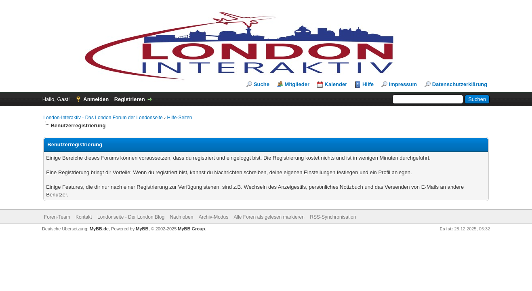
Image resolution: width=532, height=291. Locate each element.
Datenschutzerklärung (460, 84)
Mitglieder (297, 84)
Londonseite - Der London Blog (130, 217)
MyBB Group (191, 228)
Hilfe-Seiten (179, 117)
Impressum (403, 84)
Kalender (336, 84)
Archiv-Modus (213, 217)
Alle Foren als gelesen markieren (269, 217)
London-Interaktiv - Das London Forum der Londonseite (103, 117)
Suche (261, 84)
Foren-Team (57, 217)
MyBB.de (99, 228)
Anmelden (96, 99)
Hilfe (368, 84)
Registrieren (129, 99)
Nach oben (181, 217)
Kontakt (84, 217)
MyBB (142, 228)
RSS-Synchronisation (333, 217)
